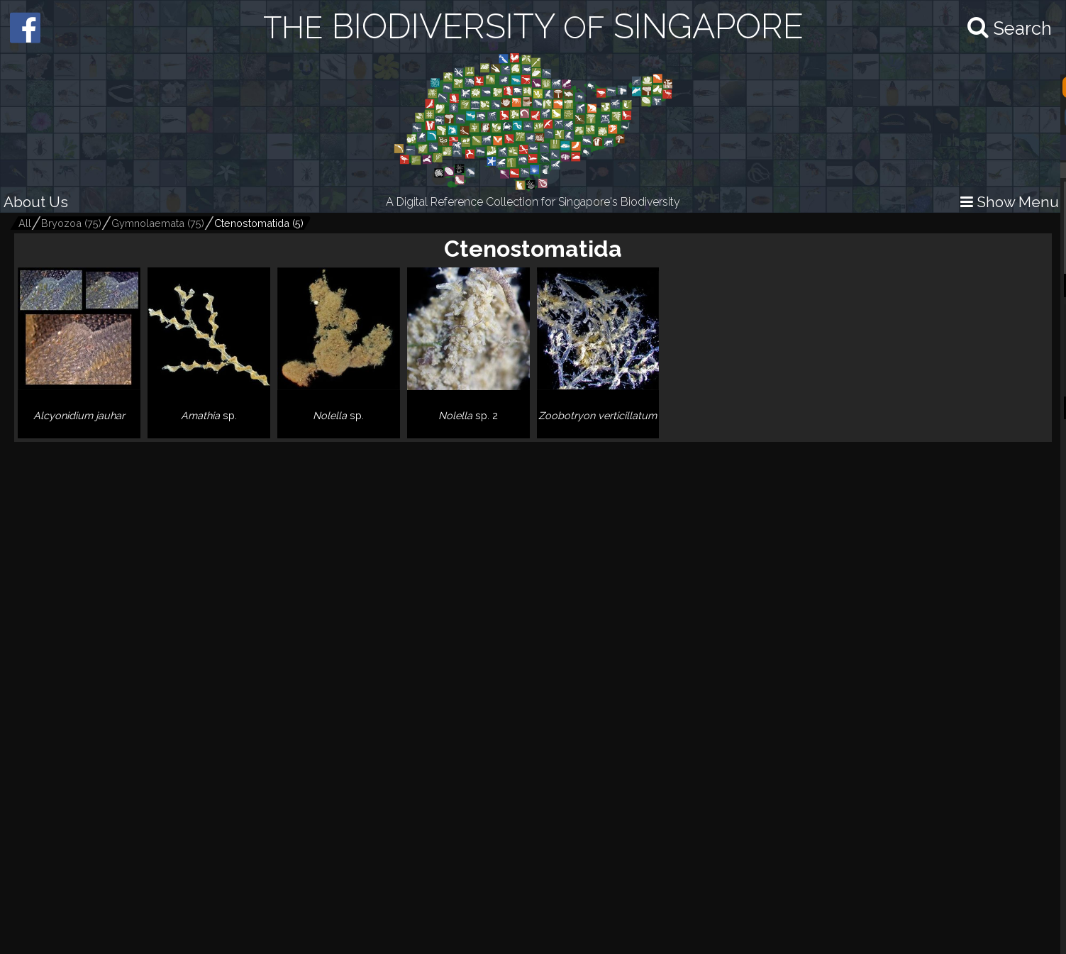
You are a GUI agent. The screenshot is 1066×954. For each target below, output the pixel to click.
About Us (36, 202)
